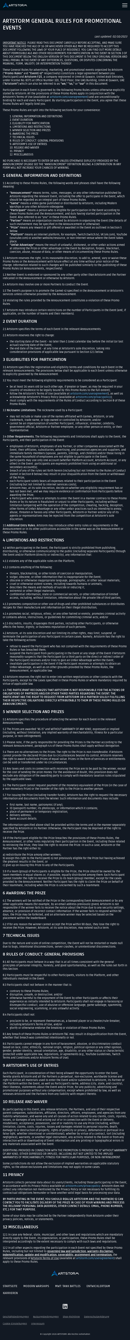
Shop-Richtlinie (71, 1316)
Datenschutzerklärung (96, 1316)
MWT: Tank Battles (68, 1286)
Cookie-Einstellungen (15, 1323)
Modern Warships (36, 1286)
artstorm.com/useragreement (69, 97)
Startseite (10, 1286)
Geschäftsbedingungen (16, 1316)
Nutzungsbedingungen (46, 1316)
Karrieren (10, 1293)
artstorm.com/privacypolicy (93, 397)
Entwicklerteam (98, 1286)
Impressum (37, 1323)
